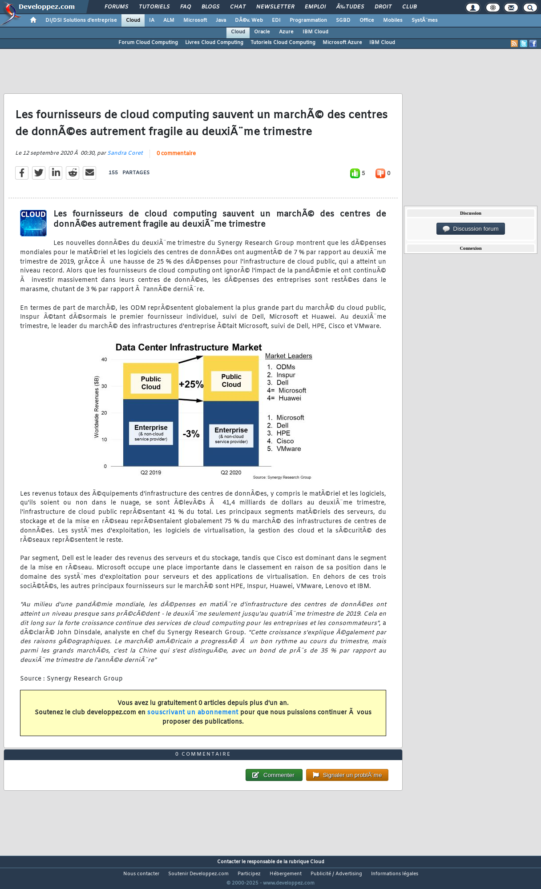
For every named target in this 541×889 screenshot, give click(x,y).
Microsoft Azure (342, 43)
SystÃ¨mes (425, 20)
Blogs (210, 7)
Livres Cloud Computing (214, 43)
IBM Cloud (315, 32)
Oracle (262, 32)
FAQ (185, 7)
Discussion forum (471, 228)
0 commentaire (176, 159)
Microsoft (195, 20)
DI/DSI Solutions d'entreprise (81, 20)
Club (409, 7)
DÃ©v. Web (249, 20)
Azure (286, 32)
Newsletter (275, 7)
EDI (276, 20)
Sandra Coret (125, 158)
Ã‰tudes (350, 7)
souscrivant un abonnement (192, 718)
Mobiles (393, 20)
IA (151, 20)
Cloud (133, 20)
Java (221, 20)
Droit (383, 7)
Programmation (308, 20)
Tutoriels (154, 7)
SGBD (343, 20)
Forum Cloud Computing (148, 43)
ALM (168, 20)
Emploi (315, 7)
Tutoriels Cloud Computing (282, 43)
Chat (237, 7)
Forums (116, 7)
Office (366, 20)
